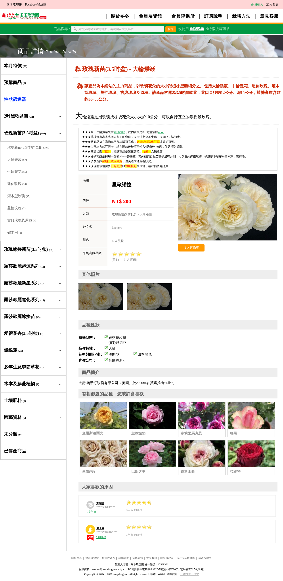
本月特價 (15, 65)
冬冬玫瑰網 (14, 4)
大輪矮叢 (17, 159)
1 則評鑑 (91, 511)
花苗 (161, 132)
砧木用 (14, 232)
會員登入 (257, 4)
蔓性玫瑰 (16, 208)
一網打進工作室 (189, 574)
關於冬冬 (120, 16)
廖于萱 (100, 528)
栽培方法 (241, 16)
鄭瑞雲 (100, 503)
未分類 (12, 434)
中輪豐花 (17, 171)
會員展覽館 (150, 16)
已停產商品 (15, 450)
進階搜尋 (197, 29)
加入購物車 (191, 247)
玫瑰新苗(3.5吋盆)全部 (28, 147)
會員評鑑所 (183, 16)
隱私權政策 (167, 558)
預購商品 (15, 82)
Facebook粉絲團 (35, 4)
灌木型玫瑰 (18, 196)
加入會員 (272, 4)
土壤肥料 (15, 400)
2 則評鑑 (101, 537)
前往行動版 (205, 558)
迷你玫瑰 (17, 184)
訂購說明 (213, 16)
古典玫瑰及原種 (21, 220)
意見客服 (269, 16)
